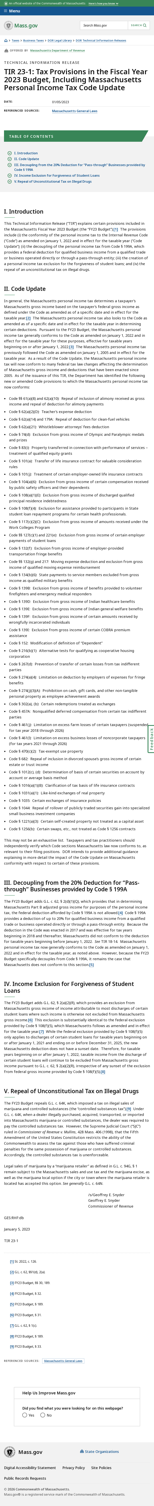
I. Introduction (26, 153)
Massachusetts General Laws (74, 111)
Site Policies (101, 1467)
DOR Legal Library (60, 40)
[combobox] (115, 25)
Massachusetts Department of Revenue (57, 50)
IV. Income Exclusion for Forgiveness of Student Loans (57, 175)
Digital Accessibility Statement (30, 1467)
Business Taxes (33, 40)
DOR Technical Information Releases (101, 40)
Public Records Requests (25, 1478)
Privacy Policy (73, 1467)
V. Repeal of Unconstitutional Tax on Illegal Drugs (53, 181)
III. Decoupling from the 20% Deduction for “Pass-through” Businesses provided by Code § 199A (79, 167)
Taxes (15, 40)
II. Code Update (26, 159)
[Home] (5, 40)
